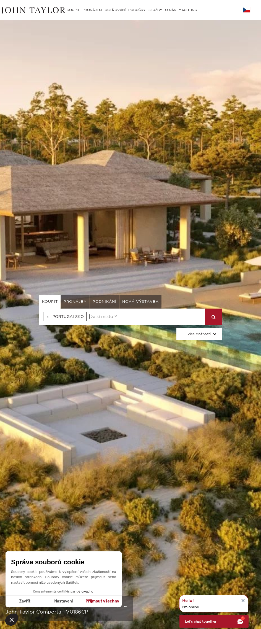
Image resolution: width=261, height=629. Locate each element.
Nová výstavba (140, 301)
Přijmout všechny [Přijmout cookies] (102, 601)
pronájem (75, 301)
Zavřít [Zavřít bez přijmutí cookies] (24, 601)
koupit (50, 301)
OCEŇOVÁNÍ (115, 10)
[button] (11, 619)
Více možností (199, 334)
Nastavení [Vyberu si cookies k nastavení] (63, 601)
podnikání (104, 301)
